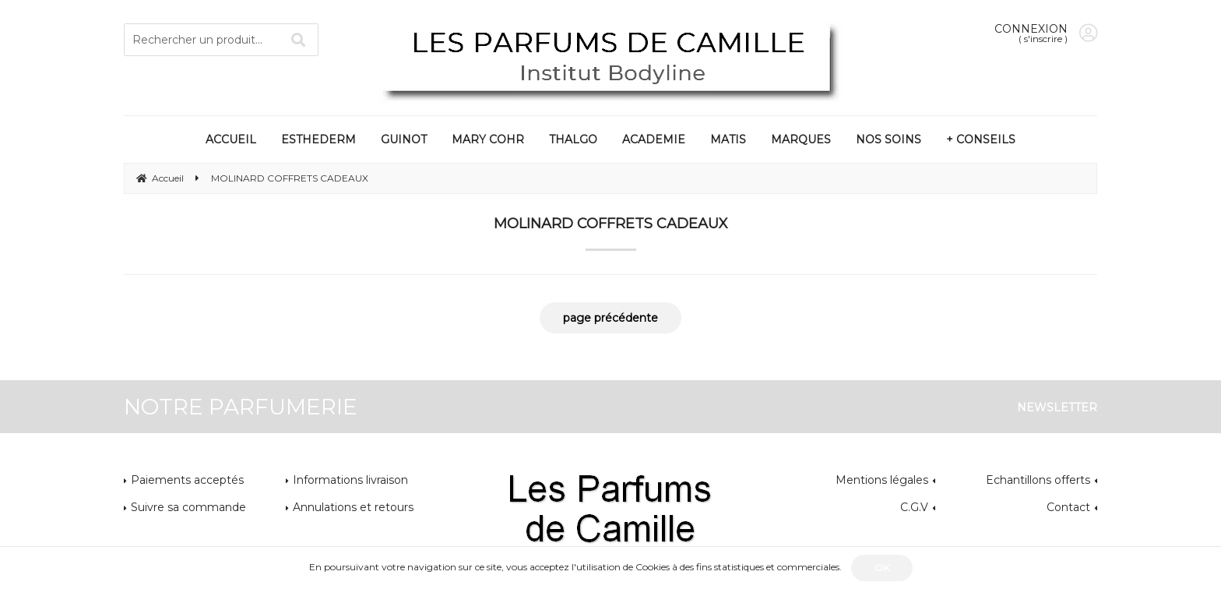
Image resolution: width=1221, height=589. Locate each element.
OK (881, 567)
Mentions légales (882, 480)
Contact (1068, 507)
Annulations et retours (353, 507)
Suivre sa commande (188, 507)
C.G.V (914, 507)
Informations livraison (350, 480)
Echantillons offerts (1038, 480)
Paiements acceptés (187, 480)
